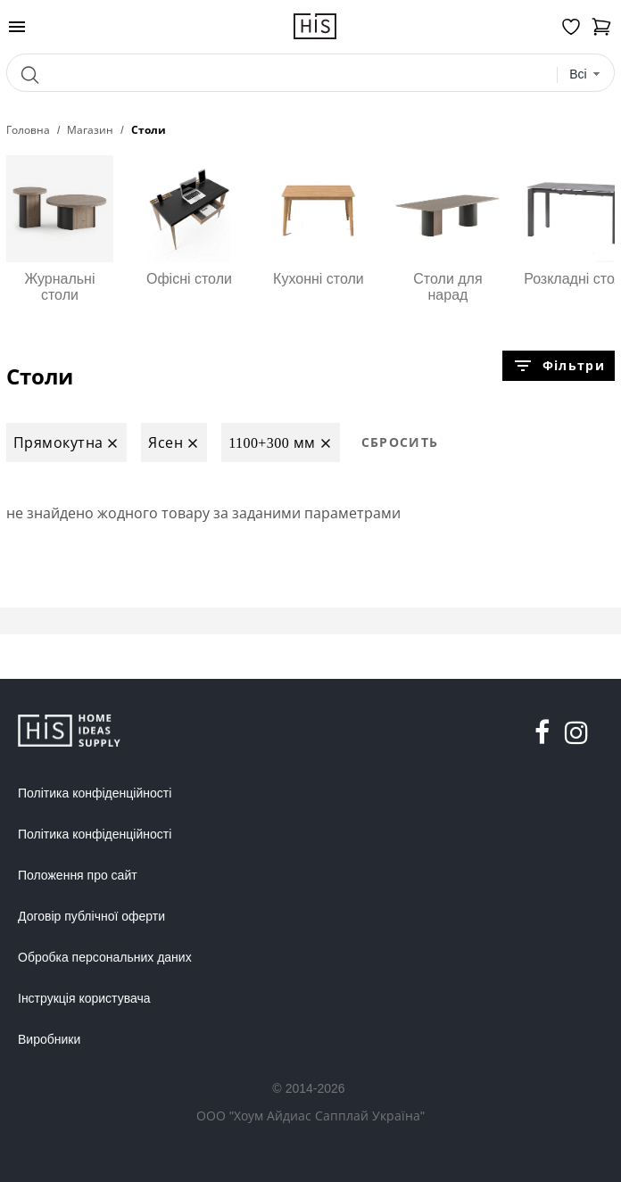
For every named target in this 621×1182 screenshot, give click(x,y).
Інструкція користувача (84, 998)
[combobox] (585, 74)
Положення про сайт (77, 875)
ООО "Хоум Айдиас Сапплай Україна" (310, 1115)
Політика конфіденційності (94, 793)
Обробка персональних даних (105, 957)
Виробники (49, 1039)
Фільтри (558, 365)
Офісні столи (189, 220)
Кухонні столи (318, 220)
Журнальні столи (59, 228)
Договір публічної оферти (91, 916)
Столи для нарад (447, 228)
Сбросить (400, 442)
